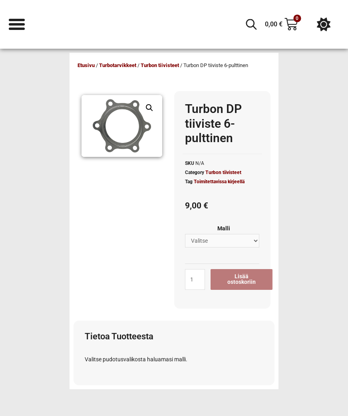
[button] (149, 108)
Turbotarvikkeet (117, 65)
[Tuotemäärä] (195, 279)
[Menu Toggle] (17, 24)
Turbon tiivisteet (160, 65)
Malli (223, 228)
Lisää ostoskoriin (241, 279)
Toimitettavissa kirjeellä (219, 181)
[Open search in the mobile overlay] (251, 24)
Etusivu (86, 65)
